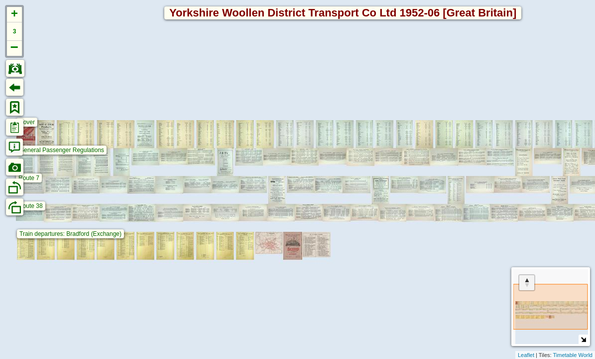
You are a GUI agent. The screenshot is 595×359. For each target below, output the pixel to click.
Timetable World (573, 355)
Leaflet (526, 355)
